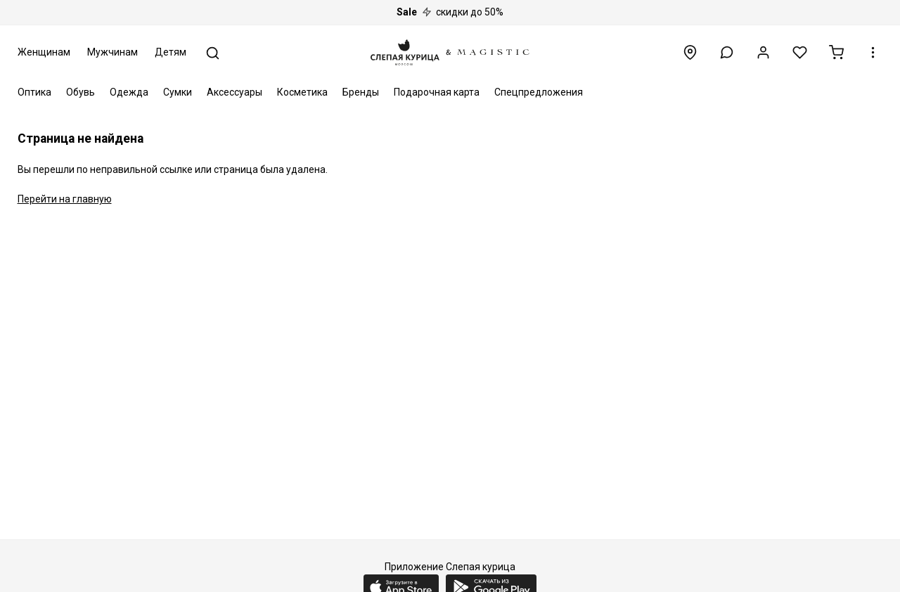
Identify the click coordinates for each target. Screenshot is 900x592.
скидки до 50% (450, 12)
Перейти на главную (65, 199)
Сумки (177, 92)
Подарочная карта (437, 92)
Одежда (129, 92)
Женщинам (44, 52)
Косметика (302, 92)
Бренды (360, 92)
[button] (726, 52)
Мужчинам (112, 52)
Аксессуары (234, 92)
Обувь (80, 92)
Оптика (34, 92)
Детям (170, 52)
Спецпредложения (538, 92)
